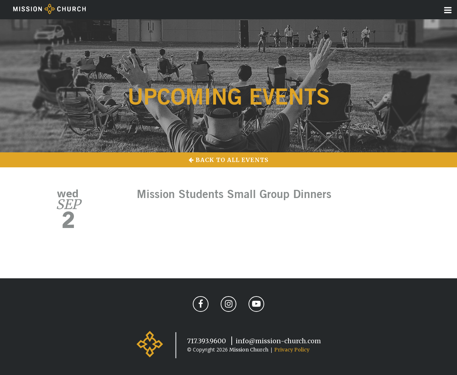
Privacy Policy (292, 349)
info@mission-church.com (278, 341)
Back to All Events (228, 159)
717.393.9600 (206, 341)
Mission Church (248, 349)
